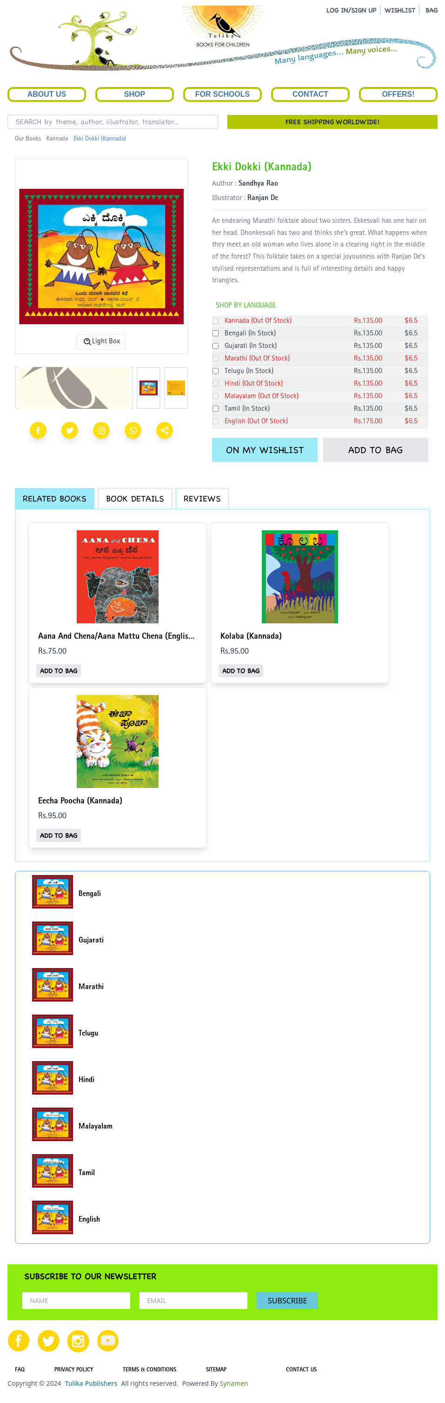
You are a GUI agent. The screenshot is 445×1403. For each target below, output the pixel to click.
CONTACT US (301, 1370)
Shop (134, 94)
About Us (46, 94)
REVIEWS (202, 498)
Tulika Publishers (91, 1383)
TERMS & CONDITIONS (149, 1370)
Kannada (57, 139)
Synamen (233, 1383)
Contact (310, 94)
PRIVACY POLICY (73, 1370)
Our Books (28, 139)
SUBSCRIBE (287, 1301)
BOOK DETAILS (135, 498)
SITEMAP (216, 1370)
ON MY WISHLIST (265, 450)
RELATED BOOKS (54, 498)
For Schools (222, 94)
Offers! (398, 94)
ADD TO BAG (375, 450)
